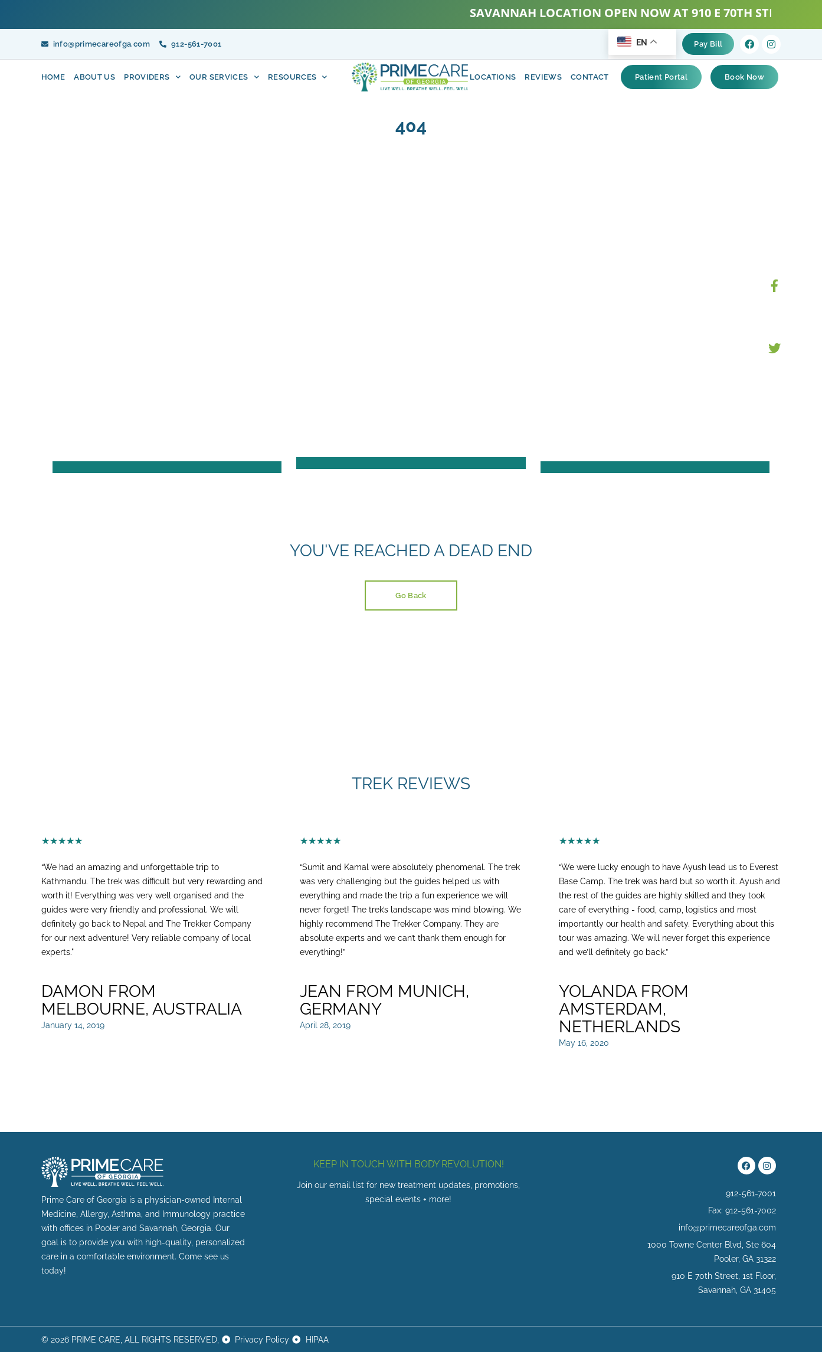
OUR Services (224, 77)
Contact (590, 77)
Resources (298, 77)
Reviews (543, 77)
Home (53, 77)
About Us (94, 77)
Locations (493, 77)
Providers (152, 77)
